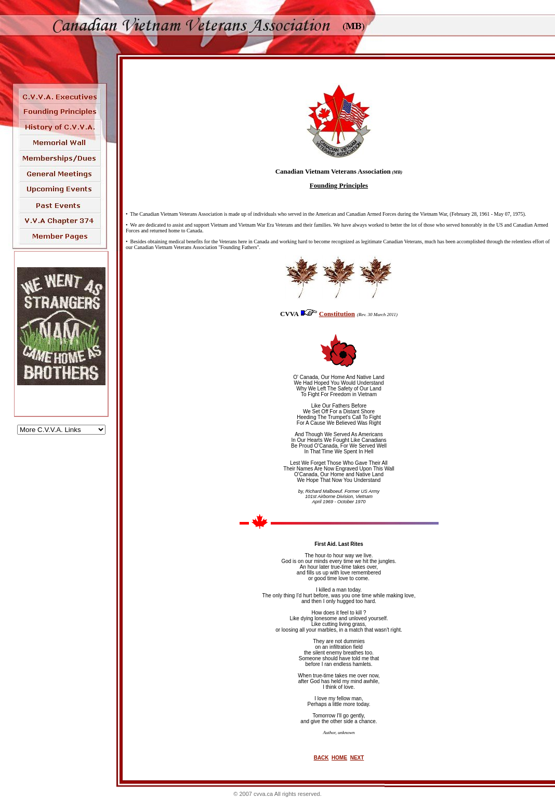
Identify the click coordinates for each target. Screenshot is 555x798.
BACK (321, 758)
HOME (339, 758)
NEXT (357, 758)
